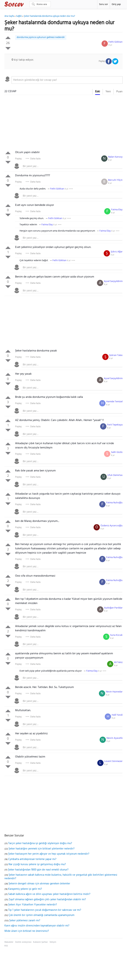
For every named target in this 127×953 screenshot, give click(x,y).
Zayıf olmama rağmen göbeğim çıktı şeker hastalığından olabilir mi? (47, 899)
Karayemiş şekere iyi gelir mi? (25, 889)
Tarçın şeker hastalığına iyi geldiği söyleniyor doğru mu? (40, 843)
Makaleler (8, 942)
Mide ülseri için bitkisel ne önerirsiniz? (26, 931)
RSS (6, 946)
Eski (97, 91)
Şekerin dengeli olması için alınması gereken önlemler (39, 884)
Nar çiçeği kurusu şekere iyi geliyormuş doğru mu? (37, 864)
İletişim (53, 942)
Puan (119, 91)
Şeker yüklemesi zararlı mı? (24, 920)
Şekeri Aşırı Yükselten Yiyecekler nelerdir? (32, 905)
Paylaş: (18, 158)
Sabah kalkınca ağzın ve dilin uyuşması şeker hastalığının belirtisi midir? (49, 894)
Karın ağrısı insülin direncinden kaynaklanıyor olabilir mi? (36, 926)
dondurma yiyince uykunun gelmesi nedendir (41, 37)
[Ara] (40, 4)
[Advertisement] (63, 123)
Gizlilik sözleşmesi (23, 942)
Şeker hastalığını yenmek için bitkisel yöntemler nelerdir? (42, 849)
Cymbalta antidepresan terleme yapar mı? (32, 859)
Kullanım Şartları (40, 942)
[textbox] (67, 80)
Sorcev (25, 5)
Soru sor (103, 4)
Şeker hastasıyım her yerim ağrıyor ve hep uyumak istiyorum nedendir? (48, 854)
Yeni (108, 91)
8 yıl (110, 45)
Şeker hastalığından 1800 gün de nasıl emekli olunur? (38, 870)
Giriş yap (116, 4)
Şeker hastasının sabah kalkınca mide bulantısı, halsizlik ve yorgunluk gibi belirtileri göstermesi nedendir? (60, 877)
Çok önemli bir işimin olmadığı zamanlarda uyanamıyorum (41, 915)
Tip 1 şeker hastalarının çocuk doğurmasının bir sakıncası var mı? (44, 910)
